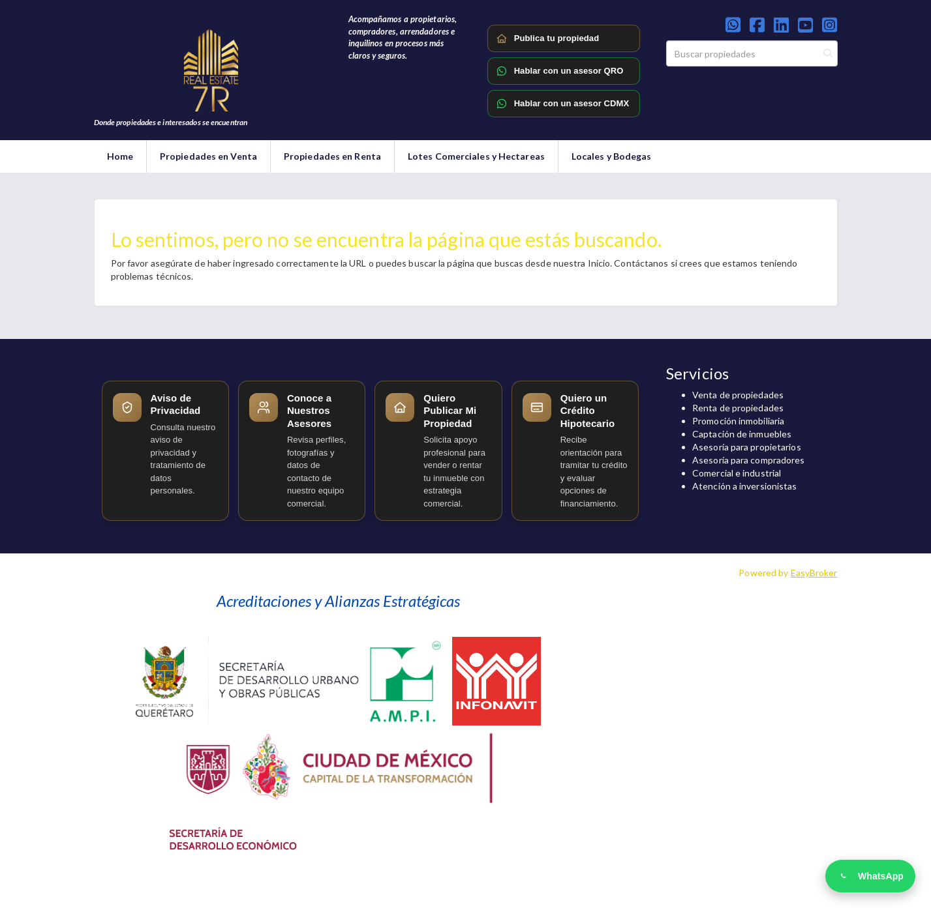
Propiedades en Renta (332, 156)
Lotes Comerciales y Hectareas (476, 156)
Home (120, 156)
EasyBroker (814, 572)
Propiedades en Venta (208, 156)
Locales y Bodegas (612, 156)
